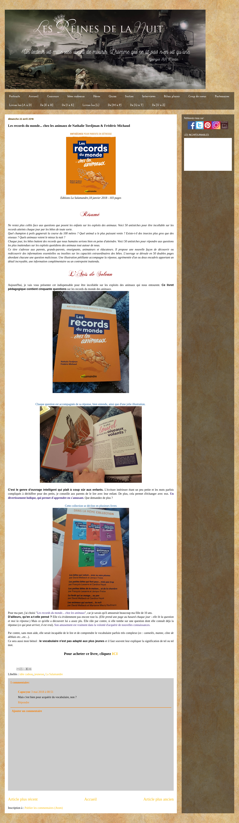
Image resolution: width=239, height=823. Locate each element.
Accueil (33, 96)
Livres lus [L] (91, 105)
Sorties (129, 96)
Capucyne (24, 691)
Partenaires (222, 96)
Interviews (148, 96)
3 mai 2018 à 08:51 (42, 691)
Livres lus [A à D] (20, 105)
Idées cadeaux (76, 96)
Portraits (14, 96)
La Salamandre (54, 674)
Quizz (112, 96)
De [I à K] (68, 105)
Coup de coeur (197, 96)
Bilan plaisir (172, 96)
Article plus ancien (158, 799)
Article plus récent (23, 799)
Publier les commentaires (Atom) (44, 807)
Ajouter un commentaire (27, 711)
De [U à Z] (158, 105)
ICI (115, 654)
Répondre (23, 702)
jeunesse (39, 674)
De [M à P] (114, 105)
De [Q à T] (136, 105)
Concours (53, 96)
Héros (96, 96)
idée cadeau (26, 674)
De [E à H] (46, 105)
